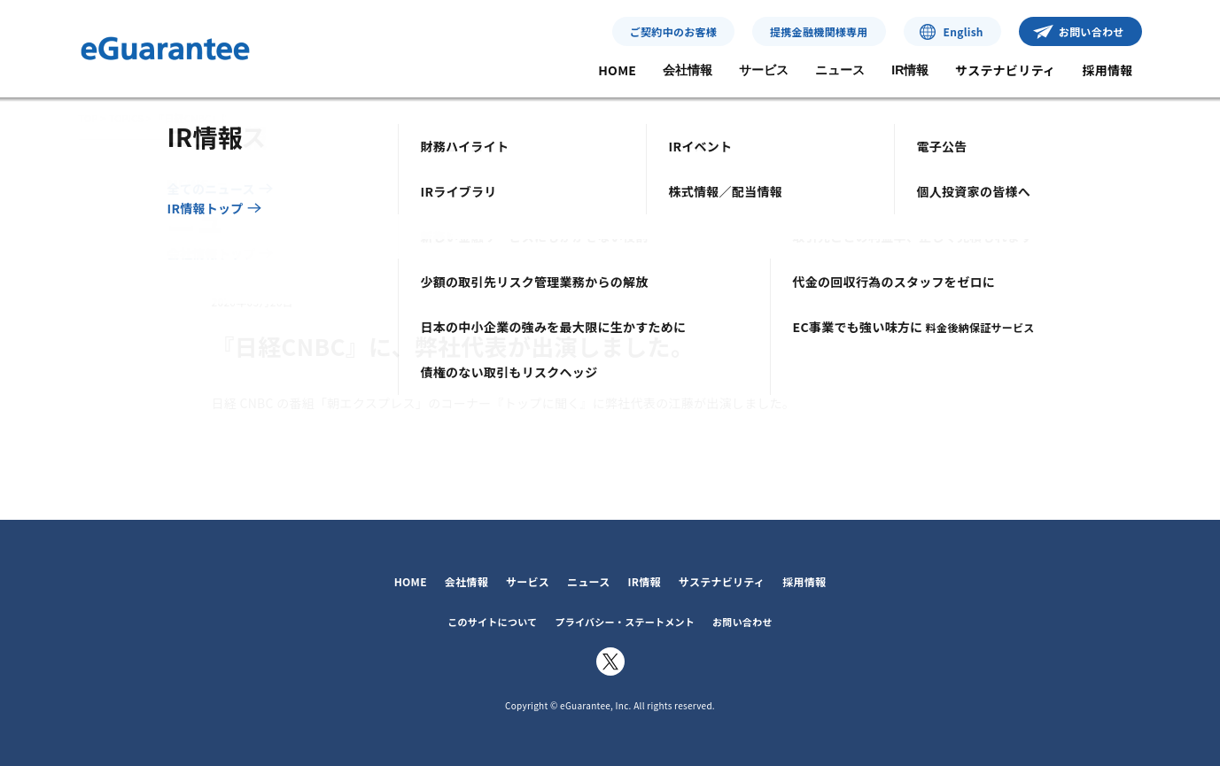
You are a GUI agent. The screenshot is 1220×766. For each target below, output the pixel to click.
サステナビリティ (1005, 70)
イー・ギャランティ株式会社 (165, 49)
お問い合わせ (1091, 31)
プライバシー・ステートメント (625, 622)
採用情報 (1107, 70)
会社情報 (687, 70)
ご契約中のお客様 (673, 31)
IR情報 (910, 70)
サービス (764, 70)
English (963, 31)
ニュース (840, 70)
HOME (617, 70)
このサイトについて (492, 622)
